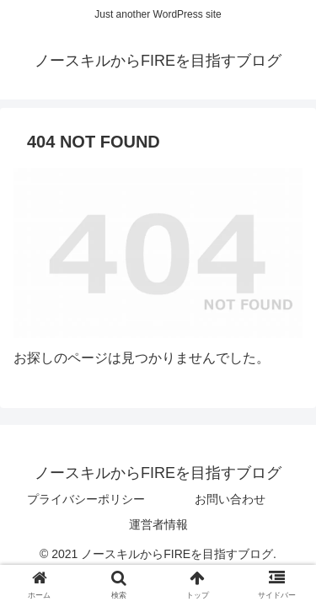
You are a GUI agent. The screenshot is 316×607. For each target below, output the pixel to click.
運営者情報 (158, 524)
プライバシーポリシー (86, 499)
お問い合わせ (230, 499)
